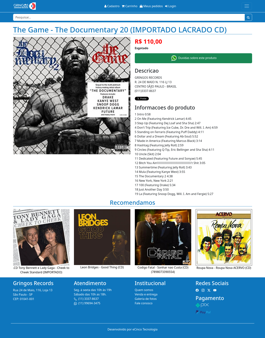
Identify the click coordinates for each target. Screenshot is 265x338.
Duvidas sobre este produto (193, 58)
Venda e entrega (146, 294)
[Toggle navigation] (247, 6)
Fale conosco (144, 303)
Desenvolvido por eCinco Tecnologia (132, 329)
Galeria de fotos (146, 299)
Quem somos (144, 290)
